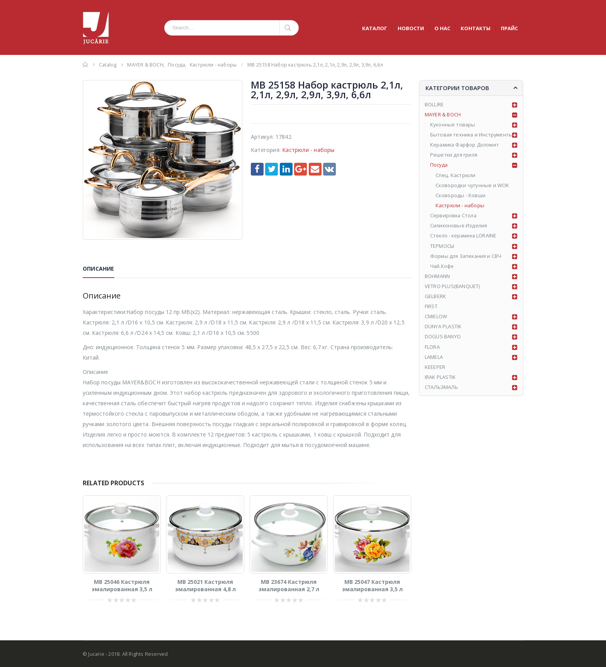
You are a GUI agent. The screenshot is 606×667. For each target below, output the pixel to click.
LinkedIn (286, 169)
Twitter (271, 169)
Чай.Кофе (442, 266)
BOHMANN (437, 276)
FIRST (431, 307)
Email (315, 169)
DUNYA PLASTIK (443, 327)
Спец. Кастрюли (456, 175)
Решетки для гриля (454, 155)
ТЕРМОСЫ (442, 246)
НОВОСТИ (411, 28)
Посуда (439, 165)
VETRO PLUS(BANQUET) (452, 286)
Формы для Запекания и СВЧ (466, 256)
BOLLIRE (434, 104)
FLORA (432, 347)
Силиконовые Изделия (459, 226)
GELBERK (435, 296)
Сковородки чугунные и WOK (472, 185)
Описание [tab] (98, 268)
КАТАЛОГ (374, 28)
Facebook (257, 169)
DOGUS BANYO (443, 337)
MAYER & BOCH (443, 114)
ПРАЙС (509, 28)
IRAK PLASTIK (440, 377)
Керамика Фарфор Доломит (465, 145)
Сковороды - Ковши (460, 195)
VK (329, 169)
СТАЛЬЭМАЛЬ (441, 388)
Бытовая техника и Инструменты (472, 134)
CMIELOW (436, 317)
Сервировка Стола (454, 215)
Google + (300, 169)
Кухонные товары (453, 124)
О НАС (442, 28)
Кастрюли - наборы (308, 150)
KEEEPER (435, 367)
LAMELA (434, 357)
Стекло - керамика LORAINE (464, 236)
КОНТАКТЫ (475, 28)
